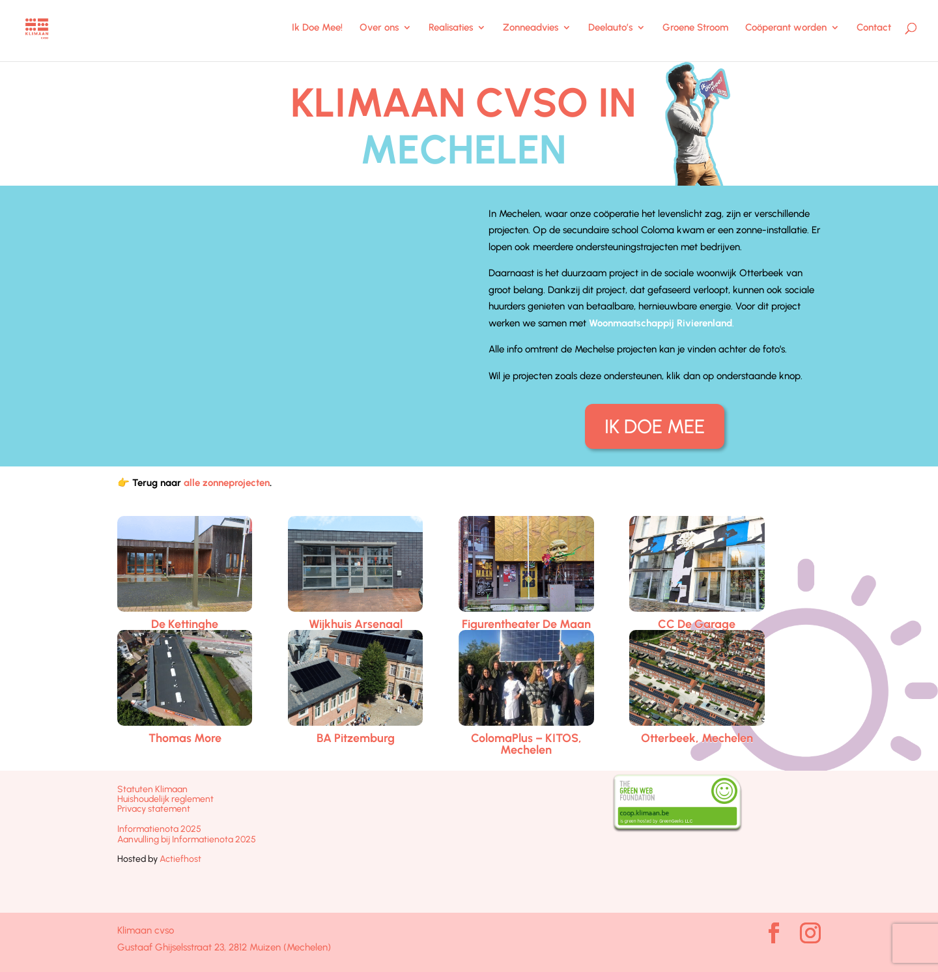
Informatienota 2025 (159, 829)
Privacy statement (153, 808)
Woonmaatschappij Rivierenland (660, 323)
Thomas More (185, 738)
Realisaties (451, 28)
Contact (874, 28)
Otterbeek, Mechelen (697, 738)
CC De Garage (696, 624)
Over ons (379, 28)
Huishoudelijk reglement (165, 799)
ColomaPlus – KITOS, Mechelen (526, 744)
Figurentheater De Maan (526, 624)
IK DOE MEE (654, 426)
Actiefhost (180, 859)
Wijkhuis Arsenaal (356, 624)
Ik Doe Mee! (317, 28)
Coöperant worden (786, 28)
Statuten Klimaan (152, 789)
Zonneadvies (530, 28)
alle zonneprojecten (227, 483)
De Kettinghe (184, 624)
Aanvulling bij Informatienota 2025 (186, 839)
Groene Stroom (695, 28)
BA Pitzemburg (356, 738)
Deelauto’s (610, 28)
